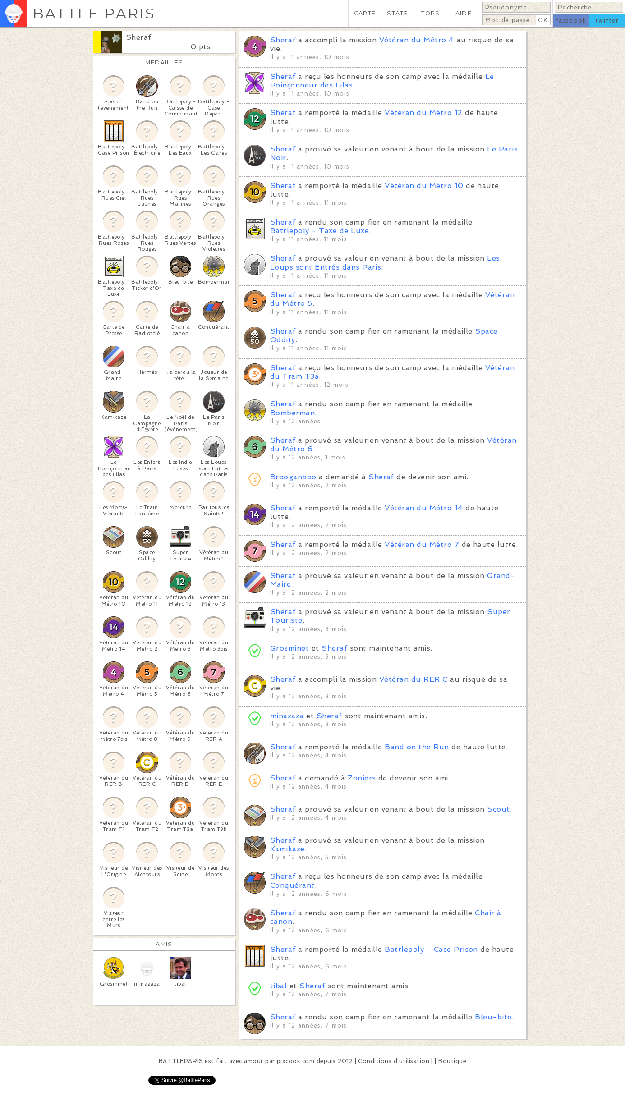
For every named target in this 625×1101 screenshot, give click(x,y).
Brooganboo (293, 477)
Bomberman (292, 412)
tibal (278, 986)
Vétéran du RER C (413, 679)
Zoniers (362, 778)
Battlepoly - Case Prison (431, 949)
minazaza (287, 715)
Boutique (452, 1061)
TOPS (430, 13)
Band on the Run (417, 747)
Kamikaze (287, 848)
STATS (397, 13)
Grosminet (289, 648)
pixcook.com (295, 1061)
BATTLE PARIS (94, 13)
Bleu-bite (493, 1017)
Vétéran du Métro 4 (416, 40)
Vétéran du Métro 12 (423, 112)
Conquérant (292, 885)
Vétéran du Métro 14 (424, 508)
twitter (607, 20)
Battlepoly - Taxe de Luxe (319, 230)
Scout (498, 809)
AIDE (463, 13)
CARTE (365, 13)
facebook (570, 20)
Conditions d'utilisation (393, 1061)
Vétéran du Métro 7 (422, 544)
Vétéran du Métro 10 (424, 185)
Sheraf (139, 37)
